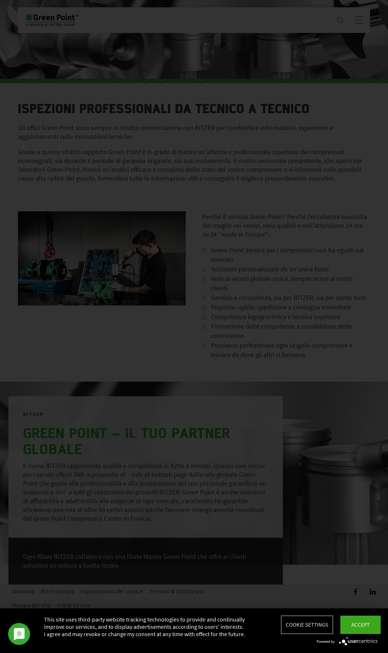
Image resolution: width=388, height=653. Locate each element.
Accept (360, 624)
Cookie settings (307, 624)
